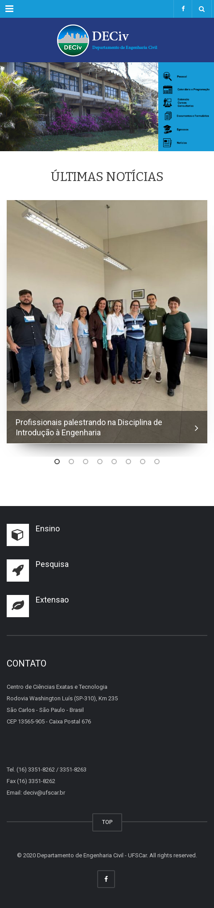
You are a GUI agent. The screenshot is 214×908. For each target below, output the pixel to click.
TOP (107, 822)
